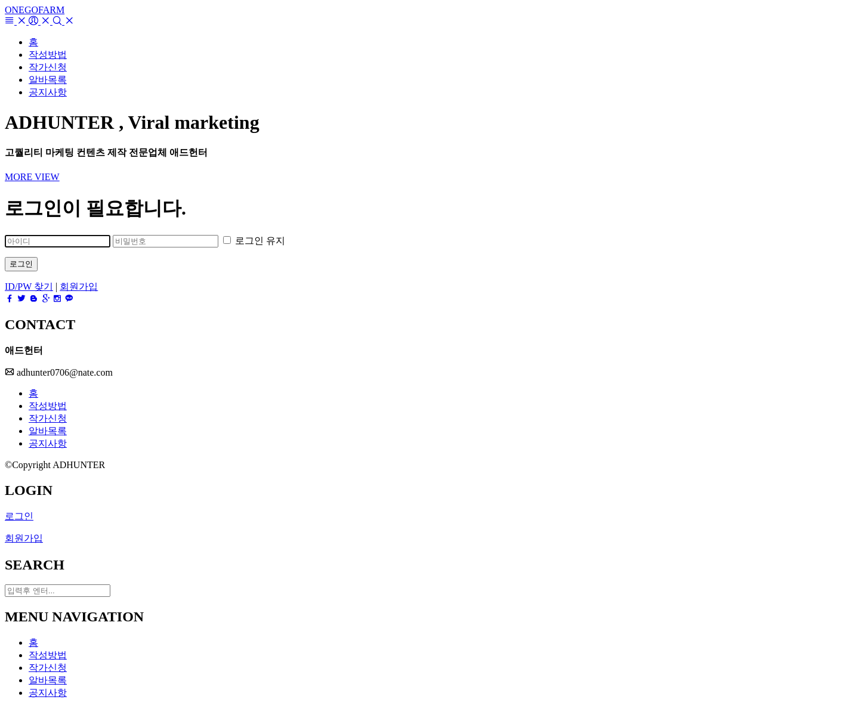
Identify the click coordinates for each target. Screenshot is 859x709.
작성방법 (48, 406)
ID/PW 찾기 (29, 286)
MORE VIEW (32, 177)
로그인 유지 (254, 241)
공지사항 (48, 443)
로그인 (21, 263)
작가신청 (48, 418)
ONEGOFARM (34, 10)
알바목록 (48, 431)
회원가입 (79, 286)
